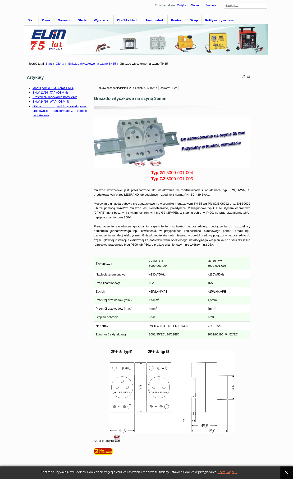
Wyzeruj (196, 5)
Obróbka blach (127, 20)
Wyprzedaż (102, 20)
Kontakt (177, 20)
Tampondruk (155, 20)
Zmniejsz (212, 5)
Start (31, 20)
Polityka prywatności (220, 20)
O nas (46, 20)
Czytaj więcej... (228, 472)
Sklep (194, 20)
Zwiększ (182, 5)
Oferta (82, 20)
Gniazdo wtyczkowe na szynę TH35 (92, 63)
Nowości (64, 20)
